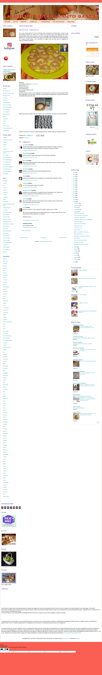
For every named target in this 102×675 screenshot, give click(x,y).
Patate (4, 396)
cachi (4, 480)
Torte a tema (6, 125)
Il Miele (4, 349)
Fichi (4, 328)
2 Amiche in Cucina (78, 336)
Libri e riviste (6, 214)
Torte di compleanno (8, 128)
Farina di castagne (7, 321)
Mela (4, 370)
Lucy (24, 207)
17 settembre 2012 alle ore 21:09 (30, 220)
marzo (75, 255)
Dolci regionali (6, 112)
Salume (5, 440)
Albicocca (5, 261)
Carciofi (5, 294)
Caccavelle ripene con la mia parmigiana (83, 219)
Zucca (4, 473)
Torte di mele (6, 130)
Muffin (4, 116)
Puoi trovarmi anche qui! (58, 21)
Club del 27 (5, 192)
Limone (5, 361)
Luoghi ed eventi (7, 219)
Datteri (4, 314)
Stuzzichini (26, 137)
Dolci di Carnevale (7, 107)
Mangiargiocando (7, 221)
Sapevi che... (24, 21)
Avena (4, 277)
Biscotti (5, 88)
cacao (4, 477)
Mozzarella (5, 384)
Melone (5, 377)
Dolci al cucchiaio (7, 105)
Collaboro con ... (34, 21)
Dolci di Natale (6, 109)
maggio (76, 251)
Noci (4, 391)
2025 (74, 174)
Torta (4, 123)
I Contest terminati (45, 21)
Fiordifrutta (5, 201)
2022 (74, 181)
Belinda (25, 160)
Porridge (5, 424)
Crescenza (5, 312)
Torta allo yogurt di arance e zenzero (86, 278)
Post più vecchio (63, 237)
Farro (4, 324)
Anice (4, 270)
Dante (26, 85)
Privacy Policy (71, 21)
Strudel (4, 121)
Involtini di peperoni (78, 221)
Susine (4, 452)
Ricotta (4, 435)
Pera (4, 401)
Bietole (4, 289)
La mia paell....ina (78, 227)
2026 (74, 172)
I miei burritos (77, 238)
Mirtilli (4, 380)
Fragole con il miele (83, 303)
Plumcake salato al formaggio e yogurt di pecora (84, 337)
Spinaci (5, 450)
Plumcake (5, 118)
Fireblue (25, 199)
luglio (75, 247)
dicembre (76, 203)
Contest (5, 194)
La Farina (5, 210)
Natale (4, 144)
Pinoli (4, 408)
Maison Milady (76, 394)
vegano (5, 252)
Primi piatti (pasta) (7, 159)
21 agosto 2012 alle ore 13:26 (30, 173)
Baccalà (5, 282)
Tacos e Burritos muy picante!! (81, 215)
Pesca (4, 403)
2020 (74, 185)
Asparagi (5, 275)
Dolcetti (5, 100)
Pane (4, 146)
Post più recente (24, 237)
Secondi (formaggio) (8, 166)
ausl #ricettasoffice (7, 242)
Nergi (4, 387)
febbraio (76, 257)
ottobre (76, 207)
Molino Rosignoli (34, 84)
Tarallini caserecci (78, 225)
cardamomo (6, 482)
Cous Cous (5, 310)
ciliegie (4, 487)
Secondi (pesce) (7, 169)
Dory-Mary (25, 169)
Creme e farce (6, 95)
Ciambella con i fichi (78, 242)
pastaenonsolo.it (27, 190)
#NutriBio (5, 180)
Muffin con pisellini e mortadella (81, 232)
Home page (7, 21)
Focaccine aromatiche (79, 213)
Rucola (4, 438)
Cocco (4, 305)
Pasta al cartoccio (78, 234)
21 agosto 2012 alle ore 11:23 (30, 150)
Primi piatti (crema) (7, 157)
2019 (74, 187)
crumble (5, 489)
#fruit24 (5, 183)
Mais (4, 363)
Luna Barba (26, 144)
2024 (74, 176)
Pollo (4, 417)
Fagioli (4, 317)
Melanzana (5, 375)
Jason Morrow (66, 638)
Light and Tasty (6, 217)
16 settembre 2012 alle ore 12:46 (30, 195)
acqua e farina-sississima (79, 383)
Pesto (4, 405)
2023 (74, 178)
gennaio (76, 259)
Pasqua (5, 149)
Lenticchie (5, 359)
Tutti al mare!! (77, 229)
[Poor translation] (6, 649)
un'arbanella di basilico (79, 371)
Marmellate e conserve (8, 224)
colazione (5, 245)
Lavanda (5, 356)
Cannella (5, 291)
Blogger (77, 638)
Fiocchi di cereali (7, 335)
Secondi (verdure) (7, 171)
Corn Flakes (6, 307)
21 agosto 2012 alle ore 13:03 (30, 166)
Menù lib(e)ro (6, 226)
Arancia (5, 273)
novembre (76, 205)
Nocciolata (5, 228)
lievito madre (6, 247)
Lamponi (5, 354)
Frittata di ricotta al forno (79, 217)
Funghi (4, 345)
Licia (27, 135)
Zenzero (5, 470)
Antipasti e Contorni (7, 139)
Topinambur (6, 454)
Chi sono (15, 21)
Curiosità (5, 197)
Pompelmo (5, 422)
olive (4, 494)
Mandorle (5, 368)
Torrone (5, 457)
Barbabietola (6, 286)
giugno (76, 249)
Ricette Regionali (7, 231)
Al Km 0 (5, 187)
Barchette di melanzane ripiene (81, 244)
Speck (4, 447)
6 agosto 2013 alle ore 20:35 (29, 227)
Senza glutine (6, 235)
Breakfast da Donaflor (78, 348)
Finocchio (5, 333)
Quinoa (5, 431)
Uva (4, 461)
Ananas (5, 266)
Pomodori (5, 419)
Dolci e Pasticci (77, 412)
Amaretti (5, 263)
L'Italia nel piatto (7, 207)
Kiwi (4, 352)
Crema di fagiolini (82, 294)
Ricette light (6, 233)
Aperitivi (5, 142)
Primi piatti (5, 155)
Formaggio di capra (7, 340)
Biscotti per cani (7, 91)
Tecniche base (6, 238)
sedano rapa (6, 496)
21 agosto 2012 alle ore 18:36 (30, 187)
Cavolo (4, 296)
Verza (4, 466)
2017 (74, 191)
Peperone (5, 398)
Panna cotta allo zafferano (80, 223)
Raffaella (25, 183)
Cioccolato (5, 301)
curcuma (5, 491)
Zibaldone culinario (78, 359)
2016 (74, 193)
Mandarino (5, 366)
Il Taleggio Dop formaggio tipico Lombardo (82, 343)
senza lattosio (6, 249)
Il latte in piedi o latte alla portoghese (88, 361)
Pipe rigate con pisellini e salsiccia (82, 236)
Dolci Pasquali (6, 102)
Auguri (4, 190)
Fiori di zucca (6, 338)
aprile (75, 253)
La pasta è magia (7, 212)
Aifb (4, 185)
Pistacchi (5, 412)
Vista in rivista (6, 240)
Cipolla (4, 303)
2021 (74, 183)
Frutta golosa (6, 114)
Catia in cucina (77, 406)
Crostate (5, 98)
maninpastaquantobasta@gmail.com (72, 633)
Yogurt (4, 468)
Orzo (4, 394)
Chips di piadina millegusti (79, 407)
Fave (4, 326)
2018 (74, 189)
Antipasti (5, 137)
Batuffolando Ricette (78, 325)
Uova (4, 459)
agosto (76, 211)
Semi (4, 443)
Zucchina (5, 475)
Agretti (4, 259)
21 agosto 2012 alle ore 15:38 (30, 180)
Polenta (5, 415)
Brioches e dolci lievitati (8, 93)
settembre (76, 209)
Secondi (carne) (7, 164)
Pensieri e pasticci (77, 342)
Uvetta (4, 463)
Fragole (5, 342)
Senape (5, 445)
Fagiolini (5, 319)
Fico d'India (5, 331)
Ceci (4, 298)
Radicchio (5, 433)
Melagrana (5, 373)
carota (4, 484)
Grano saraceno (7, 347)
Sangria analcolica (82, 270)
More (4, 382)
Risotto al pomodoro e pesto (80, 240)
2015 (74, 195)
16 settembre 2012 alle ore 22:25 (30, 204)
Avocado (5, 279)
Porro (4, 426)
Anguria (5, 268)
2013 (74, 199)
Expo (4, 199)
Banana (5, 284)
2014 (74, 197)
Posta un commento (26, 230)
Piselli (4, 410)
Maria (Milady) (26, 153)
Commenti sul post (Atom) (46, 241)
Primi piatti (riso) (7, 162)
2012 (74, 201)
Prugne (5, 429)
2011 (74, 261)
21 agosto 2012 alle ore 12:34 (30, 157)
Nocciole (5, 389)
